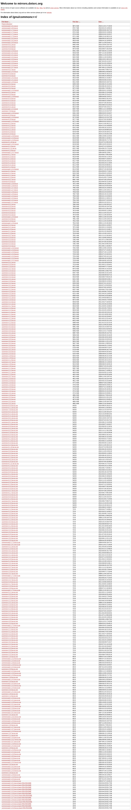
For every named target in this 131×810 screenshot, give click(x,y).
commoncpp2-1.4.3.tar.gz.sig (11, 679)
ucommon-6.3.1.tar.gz (9, 165)
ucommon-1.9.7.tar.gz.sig (10, 733)
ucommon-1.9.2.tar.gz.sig (10, 764)
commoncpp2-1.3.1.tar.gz (10, 202)
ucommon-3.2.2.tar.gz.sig (10, 644)
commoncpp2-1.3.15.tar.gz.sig (11, 770)
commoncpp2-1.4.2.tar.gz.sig (11, 746)
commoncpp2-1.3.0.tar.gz (10, 217)
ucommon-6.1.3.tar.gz (9, 171)
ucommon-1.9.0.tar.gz (9, 395)
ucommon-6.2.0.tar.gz (9, 131)
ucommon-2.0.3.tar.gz (9, 397)
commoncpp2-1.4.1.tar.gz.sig (11, 700)
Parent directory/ (7, 24)
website (49, 12)
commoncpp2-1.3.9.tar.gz (10, 183)
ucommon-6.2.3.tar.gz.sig (10, 445)
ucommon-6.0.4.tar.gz (9, 210)
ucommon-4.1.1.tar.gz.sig (10, 555)
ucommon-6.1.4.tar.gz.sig (10, 457)
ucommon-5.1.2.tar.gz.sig (10, 519)
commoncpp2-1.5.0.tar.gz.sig (11, 719)
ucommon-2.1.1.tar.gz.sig (10, 735)
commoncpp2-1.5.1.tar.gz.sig (11, 704)
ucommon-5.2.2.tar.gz (9, 225)
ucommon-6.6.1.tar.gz (9, 44)
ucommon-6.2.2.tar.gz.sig (10, 480)
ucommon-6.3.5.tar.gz (9, 119)
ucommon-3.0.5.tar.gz (9, 339)
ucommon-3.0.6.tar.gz (9, 345)
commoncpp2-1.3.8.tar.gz (10, 185)
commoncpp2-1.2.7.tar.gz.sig (11, 727)
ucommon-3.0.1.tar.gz (9, 349)
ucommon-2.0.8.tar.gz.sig (10, 650)
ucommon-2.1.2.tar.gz (9, 370)
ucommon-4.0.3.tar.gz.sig (10, 522)
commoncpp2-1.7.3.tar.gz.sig (11, 542)
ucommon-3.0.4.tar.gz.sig (10, 538)
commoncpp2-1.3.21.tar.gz (10, 144)
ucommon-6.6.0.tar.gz (9, 49)
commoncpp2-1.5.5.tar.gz (10, 63)
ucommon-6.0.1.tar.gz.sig (10, 412)
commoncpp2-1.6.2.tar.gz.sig (11, 766)
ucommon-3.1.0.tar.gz (9, 295)
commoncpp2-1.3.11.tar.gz (10, 260)
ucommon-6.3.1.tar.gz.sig (10, 416)
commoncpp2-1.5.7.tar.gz (10, 67)
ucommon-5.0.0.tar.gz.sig (10, 559)
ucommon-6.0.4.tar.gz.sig (10, 453)
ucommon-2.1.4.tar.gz (9, 360)
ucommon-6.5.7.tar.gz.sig (10, 501)
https (41, 8)
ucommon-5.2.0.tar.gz (9, 229)
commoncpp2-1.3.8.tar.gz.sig (11, 663)
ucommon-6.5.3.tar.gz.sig (10, 455)
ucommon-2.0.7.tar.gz (9, 376)
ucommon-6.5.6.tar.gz (9, 73)
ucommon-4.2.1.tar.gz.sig (10, 546)
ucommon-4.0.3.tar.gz (9, 327)
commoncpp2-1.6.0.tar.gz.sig (11, 723)
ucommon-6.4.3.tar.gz (9, 100)
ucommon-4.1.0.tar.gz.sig (10, 609)
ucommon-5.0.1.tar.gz (9, 262)
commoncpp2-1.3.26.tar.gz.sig (11, 744)
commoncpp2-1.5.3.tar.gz (10, 109)
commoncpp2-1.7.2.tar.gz (10, 32)
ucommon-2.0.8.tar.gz (9, 378)
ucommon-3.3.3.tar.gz (9, 275)
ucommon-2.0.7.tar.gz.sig (10, 573)
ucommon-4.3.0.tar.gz (9, 300)
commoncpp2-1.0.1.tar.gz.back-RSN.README (16, 783)
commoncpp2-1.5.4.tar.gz (10, 65)
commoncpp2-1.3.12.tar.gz (10, 258)
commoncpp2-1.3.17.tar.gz (10, 152)
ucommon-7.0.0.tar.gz (9, 111)
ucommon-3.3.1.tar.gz (9, 279)
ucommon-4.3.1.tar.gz (9, 297)
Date (100, 21)
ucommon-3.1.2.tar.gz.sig (10, 631)
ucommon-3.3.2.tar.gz (9, 277)
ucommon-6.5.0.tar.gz (9, 94)
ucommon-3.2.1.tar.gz (9, 285)
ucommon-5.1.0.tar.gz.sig (10, 561)
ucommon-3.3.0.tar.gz (9, 281)
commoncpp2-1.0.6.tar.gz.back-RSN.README (16, 800)
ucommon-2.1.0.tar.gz (9, 374)
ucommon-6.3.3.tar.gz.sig (10, 443)
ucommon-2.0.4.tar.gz (9, 399)
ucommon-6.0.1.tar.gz (9, 204)
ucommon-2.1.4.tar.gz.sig (10, 629)
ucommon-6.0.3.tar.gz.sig (10, 430)
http (37, 8)
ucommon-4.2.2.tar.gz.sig (10, 634)
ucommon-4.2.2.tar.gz (9, 302)
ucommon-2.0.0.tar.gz (9, 353)
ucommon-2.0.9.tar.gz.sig (10, 669)
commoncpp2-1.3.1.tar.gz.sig (11, 692)
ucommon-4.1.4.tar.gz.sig (10, 536)
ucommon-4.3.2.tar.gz (9, 293)
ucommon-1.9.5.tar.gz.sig (10, 772)
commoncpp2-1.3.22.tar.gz (10, 248)
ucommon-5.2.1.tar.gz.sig (10, 592)
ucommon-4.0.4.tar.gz (9, 324)
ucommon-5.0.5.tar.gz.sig (10, 534)
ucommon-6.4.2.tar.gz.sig (10, 470)
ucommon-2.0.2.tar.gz (9, 401)
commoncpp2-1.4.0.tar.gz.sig (11, 721)
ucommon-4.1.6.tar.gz (9, 308)
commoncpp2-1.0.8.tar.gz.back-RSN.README (16, 793)
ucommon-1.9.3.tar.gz (9, 385)
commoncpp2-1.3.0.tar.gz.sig (11, 737)
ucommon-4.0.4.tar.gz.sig (10, 532)
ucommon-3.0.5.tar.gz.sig (10, 627)
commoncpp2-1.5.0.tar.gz (10, 59)
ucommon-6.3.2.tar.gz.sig (10, 482)
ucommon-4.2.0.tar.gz (9, 320)
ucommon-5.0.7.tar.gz (9, 235)
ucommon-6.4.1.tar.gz (9, 107)
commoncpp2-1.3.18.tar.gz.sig (11, 675)
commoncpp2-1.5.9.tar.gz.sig (11, 758)
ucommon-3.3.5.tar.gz (9, 271)
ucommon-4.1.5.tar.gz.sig (10, 617)
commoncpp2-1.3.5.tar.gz (10, 194)
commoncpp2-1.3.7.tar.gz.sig (11, 729)
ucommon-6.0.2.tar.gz (9, 215)
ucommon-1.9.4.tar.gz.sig (10, 656)
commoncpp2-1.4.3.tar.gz (10, 71)
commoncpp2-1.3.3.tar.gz (10, 198)
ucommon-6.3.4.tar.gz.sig (10, 449)
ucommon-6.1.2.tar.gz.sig (10, 474)
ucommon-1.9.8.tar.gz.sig (10, 677)
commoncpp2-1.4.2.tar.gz (10, 78)
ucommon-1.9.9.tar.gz (9, 356)
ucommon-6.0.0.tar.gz (9, 212)
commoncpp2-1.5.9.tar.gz (10, 51)
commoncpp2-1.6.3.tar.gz (10, 38)
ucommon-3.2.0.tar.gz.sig (10, 611)
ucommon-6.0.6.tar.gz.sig (10, 426)
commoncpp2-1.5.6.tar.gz (10, 61)
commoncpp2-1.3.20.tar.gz (10, 136)
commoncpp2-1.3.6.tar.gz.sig (11, 708)
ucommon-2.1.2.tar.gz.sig (10, 509)
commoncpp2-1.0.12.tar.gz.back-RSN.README (17, 795)
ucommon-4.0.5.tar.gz (9, 331)
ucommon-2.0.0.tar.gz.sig (10, 690)
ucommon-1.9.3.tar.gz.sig (10, 681)
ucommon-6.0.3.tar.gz (9, 208)
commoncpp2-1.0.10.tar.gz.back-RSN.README (17, 808)
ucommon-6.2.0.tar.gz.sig (10, 505)
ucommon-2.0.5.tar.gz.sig (10, 540)
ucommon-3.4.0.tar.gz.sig (10, 586)
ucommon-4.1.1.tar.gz (9, 318)
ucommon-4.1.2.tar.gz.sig (10, 646)
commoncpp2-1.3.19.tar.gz (10, 138)
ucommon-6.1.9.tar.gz (9, 146)
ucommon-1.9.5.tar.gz (9, 366)
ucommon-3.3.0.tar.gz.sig (10, 604)
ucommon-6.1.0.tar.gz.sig (10, 499)
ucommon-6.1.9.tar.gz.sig (10, 484)
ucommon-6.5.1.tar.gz (9, 92)
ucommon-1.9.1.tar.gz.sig (10, 714)
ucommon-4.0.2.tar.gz (9, 329)
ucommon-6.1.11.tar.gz (9, 148)
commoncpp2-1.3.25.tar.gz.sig (11, 665)
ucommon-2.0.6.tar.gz (9, 387)
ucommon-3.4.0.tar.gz (9, 337)
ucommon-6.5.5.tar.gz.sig (10, 476)
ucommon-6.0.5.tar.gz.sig (10, 472)
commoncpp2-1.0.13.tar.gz (10, 169)
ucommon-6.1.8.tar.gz (9, 150)
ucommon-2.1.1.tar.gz (9, 372)
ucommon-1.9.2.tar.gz (9, 391)
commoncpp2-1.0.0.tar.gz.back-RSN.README (16, 785)
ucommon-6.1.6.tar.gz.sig (10, 424)
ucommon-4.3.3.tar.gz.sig (10, 513)
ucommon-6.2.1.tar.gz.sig (10, 414)
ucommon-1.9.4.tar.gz (9, 383)
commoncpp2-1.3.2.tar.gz (10, 200)
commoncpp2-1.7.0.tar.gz (10, 36)
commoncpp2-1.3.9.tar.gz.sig (11, 775)
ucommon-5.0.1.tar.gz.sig (10, 613)
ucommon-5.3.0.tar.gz (9, 221)
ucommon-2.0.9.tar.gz (9, 380)
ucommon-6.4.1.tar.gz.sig (10, 428)
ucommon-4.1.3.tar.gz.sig (10, 526)
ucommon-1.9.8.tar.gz (9, 358)
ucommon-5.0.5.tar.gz (9, 241)
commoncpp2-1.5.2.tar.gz (10, 57)
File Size (75, 21)
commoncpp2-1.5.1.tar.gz (10, 55)
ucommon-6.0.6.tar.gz (9, 181)
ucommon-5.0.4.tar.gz (9, 239)
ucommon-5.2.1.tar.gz (9, 227)
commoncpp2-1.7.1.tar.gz (10, 34)
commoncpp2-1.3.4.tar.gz (10, 196)
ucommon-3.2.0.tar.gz (9, 287)
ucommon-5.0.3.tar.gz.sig (10, 648)
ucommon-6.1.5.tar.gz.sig (10, 465)
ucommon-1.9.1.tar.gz (9, 393)
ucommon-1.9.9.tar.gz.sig (10, 748)
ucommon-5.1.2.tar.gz (9, 231)
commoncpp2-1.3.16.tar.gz (10, 250)
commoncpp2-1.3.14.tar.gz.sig (11, 658)
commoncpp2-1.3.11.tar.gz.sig (11, 706)
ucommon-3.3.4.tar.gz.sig (10, 530)
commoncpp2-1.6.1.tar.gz (10, 53)
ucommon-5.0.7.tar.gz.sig (10, 567)
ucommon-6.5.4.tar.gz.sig (10, 436)
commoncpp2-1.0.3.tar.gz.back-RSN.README (16, 791)
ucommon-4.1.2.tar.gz (9, 316)
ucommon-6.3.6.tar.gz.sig (10, 420)
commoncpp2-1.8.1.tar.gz (10, 26)
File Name (5, 21)
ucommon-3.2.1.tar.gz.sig (10, 557)
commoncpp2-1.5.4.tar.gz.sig (11, 667)
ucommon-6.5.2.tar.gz (9, 88)
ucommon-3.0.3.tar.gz (9, 343)
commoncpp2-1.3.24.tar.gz (10, 117)
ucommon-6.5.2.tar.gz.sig (10, 468)
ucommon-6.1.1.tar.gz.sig (10, 407)
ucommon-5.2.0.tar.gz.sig (10, 548)
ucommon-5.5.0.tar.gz (9, 219)
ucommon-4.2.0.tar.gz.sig (10, 598)
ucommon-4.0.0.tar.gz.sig (10, 607)
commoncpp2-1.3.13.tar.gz (10, 256)
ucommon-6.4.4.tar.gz (9, 98)
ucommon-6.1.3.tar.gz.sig (10, 439)
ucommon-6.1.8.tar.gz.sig (10, 441)
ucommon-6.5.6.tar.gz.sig (10, 405)
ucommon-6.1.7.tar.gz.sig (10, 492)
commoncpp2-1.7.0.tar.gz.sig (11, 590)
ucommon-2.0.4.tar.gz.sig (10, 623)
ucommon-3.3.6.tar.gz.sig (10, 571)
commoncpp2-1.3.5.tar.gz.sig (11, 760)
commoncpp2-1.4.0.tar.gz (10, 82)
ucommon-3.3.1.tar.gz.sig (10, 563)
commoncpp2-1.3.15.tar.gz (10, 252)
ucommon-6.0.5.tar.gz (9, 206)
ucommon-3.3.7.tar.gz (9, 268)
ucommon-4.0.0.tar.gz (9, 335)
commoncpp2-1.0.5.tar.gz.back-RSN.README (16, 806)
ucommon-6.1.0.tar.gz (9, 177)
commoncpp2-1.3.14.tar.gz (10, 254)
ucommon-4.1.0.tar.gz (9, 322)
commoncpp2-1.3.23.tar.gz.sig (11, 754)
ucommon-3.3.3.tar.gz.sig (10, 524)
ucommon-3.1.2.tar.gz (9, 289)
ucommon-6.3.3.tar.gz (9, 156)
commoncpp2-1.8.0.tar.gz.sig (11, 756)
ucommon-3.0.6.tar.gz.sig (10, 578)
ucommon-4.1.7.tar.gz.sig (10, 584)
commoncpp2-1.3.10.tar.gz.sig (11, 731)
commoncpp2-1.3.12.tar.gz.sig (11, 762)
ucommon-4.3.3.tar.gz (9, 291)
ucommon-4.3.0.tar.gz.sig (10, 596)
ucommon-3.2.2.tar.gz (9, 283)
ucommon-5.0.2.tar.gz (9, 246)
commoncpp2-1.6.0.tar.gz (10, 42)
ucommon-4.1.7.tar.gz (9, 306)
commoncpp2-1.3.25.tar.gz (10, 113)
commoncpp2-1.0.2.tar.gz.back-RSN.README (16, 789)
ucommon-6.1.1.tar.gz (9, 175)
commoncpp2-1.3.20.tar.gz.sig (11, 702)
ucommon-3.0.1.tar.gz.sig (10, 551)
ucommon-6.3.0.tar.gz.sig (10, 503)
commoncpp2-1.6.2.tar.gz (10, 40)
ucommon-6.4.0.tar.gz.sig (10, 488)
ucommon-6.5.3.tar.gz (9, 86)
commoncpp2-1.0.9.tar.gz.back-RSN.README (16, 787)
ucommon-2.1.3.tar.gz (9, 368)
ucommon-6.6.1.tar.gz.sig (10, 418)
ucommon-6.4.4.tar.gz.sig (10, 434)
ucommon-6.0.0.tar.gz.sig (10, 497)
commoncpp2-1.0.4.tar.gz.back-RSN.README (16, 804)
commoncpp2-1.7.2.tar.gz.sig (11, 625)
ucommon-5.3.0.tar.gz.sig (10, 432)
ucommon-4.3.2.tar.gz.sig (10, 640)
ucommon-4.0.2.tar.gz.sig (10, 652)
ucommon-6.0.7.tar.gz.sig (10, 490)
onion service (54, 8)
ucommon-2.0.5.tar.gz (9, 389)
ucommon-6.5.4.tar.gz (9, 84)
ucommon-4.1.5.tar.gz (9, 310)
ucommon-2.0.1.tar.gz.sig (10, 602)
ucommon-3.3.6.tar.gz (9, 266)
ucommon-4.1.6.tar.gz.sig (10, 569)
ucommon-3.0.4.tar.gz (9, 341)
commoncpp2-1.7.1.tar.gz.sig (11, 575)
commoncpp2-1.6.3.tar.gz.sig (11, 683)
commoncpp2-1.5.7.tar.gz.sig (11, 741)
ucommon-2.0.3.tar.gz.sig (10, 636)
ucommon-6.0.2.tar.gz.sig (10, 478)
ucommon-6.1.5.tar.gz (9, 163)
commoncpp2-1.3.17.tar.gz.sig (11, 739)
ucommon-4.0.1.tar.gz (9, 333)
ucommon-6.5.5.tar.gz (9, 75)
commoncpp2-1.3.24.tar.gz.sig (11, 777)
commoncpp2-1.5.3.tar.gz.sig (11, 671)
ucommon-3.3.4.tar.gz (9, 273)
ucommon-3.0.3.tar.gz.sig (10, 515)
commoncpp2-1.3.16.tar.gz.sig (11, 781)
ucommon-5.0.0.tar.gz (9, 264)
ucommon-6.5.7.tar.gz (9, 69)
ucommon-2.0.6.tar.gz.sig (10, 588)
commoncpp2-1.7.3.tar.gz (10, 30)
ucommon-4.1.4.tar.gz (9, 312)
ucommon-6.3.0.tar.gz (9, 134)
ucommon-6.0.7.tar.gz (9, 179)
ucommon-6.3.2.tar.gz (9, 161)
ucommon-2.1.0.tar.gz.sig (10, 696)
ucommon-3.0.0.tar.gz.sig (10, 594)
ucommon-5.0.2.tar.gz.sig (10, 528)
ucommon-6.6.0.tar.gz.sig (10, 486)
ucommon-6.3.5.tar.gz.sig (10, 461)
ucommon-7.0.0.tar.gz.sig (10, 409)
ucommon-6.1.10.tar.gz (9, 142)
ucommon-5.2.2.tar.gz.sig (10, 511)
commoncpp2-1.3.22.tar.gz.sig (11, 673)
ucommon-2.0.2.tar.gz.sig (10, 517)
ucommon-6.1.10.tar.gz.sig (10, 447)
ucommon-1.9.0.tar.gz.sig (10, 725)
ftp (44, 8)
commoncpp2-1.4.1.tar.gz (10, 80)
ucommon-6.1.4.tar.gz (9, 167)
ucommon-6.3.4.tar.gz (9, 127)
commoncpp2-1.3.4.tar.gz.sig (11, 688)
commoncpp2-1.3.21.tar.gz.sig (11, 716)
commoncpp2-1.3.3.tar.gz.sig (11, 660)
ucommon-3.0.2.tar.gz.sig (10, 642)
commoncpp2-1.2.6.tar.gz (10, 223)
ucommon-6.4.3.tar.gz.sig (10, 507)
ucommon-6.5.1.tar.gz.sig (10, 422)
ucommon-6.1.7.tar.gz (9, 154)
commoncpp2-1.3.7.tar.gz (10, 187)
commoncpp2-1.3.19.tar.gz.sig (11, 750)
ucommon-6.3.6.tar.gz (9, 115)
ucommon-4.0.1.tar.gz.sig (10, 565)
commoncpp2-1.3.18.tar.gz (10, 140)
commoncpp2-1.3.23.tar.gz (10, 121)
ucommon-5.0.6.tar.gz (9, 237)
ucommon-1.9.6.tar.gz (9, 364)
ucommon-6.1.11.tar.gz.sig (10, 463)
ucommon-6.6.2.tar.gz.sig (10, 459)
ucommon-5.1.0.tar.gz (9, 233)
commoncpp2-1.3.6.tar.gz (10, 192)
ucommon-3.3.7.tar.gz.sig (10, 580)
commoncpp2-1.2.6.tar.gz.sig (11, 710)
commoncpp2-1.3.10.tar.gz (10, 90)
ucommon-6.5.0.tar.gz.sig (10, 495)
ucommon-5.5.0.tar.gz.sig (10, 451)
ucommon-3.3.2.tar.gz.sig (10, 654)
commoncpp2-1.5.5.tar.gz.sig (11, 779)
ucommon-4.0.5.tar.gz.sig (10, 621)
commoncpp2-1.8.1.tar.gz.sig (11, 544)
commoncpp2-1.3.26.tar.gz (10, 96)
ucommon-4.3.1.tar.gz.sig (10, 553)
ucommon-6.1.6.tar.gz (9, 159)
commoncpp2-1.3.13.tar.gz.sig (11, 685)
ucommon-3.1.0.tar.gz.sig (10, 600)
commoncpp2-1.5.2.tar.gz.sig (11, 752)
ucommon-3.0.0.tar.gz (9, 351)
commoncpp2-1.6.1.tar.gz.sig (11, 712)
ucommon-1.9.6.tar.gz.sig (10, 694)
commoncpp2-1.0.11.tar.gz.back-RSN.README (17, 802)
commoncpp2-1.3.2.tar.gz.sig (11, 768)
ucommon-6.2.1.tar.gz (9, 129)
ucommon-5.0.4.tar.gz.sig (10, 615)
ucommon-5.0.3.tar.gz (9, 244)
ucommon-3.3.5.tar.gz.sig (10, 619)
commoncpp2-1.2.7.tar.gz (10, 190)
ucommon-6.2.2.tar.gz (9, 125)
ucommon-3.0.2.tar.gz (9, 347)
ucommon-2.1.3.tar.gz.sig (10, 638)
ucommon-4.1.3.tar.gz (9, 314)
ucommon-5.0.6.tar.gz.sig (10, 582)
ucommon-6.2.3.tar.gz (9, 123)
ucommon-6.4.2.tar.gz (9, 105)
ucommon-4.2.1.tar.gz (9, 304)
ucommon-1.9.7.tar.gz (9, 362)
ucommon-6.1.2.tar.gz (9, 173)
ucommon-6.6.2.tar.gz (9, 47)
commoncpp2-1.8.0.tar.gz (10, 28)
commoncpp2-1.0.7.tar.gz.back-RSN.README (16, 797)
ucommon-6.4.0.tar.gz (9, 103)
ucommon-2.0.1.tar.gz (9, 403)
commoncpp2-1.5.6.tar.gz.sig (11, 698)
